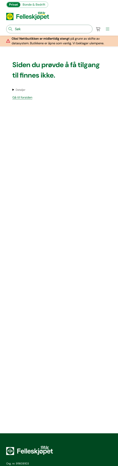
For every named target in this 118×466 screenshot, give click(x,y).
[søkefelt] (49, 29)
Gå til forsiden (22, 97)
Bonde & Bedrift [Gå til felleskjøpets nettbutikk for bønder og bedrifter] (34, 5)
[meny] (107, 29)
